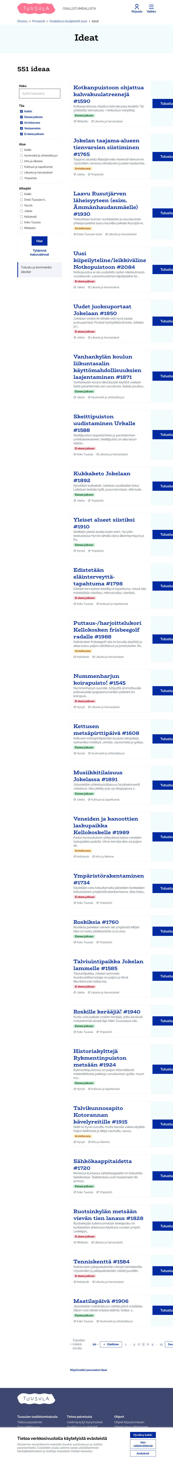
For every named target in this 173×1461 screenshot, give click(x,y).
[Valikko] (151, 8)
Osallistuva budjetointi (82, 1427)
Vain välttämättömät (143, 1444)
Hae (39, 241)
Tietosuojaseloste (29, 1422)
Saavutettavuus (28, 1427)
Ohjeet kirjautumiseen (129, 1422)
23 (161, 1344)
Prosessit (38, 21)
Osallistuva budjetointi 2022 (68, 21)
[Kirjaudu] (137, 8)
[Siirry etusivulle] (56, 8)
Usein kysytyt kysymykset (85, 1422)
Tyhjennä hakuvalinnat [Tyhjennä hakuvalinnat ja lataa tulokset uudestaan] (39, 252)
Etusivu (22, 21)
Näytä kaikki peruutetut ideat (88, 1370)
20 (96, 1344)
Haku (23, 86)
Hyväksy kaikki (142, 1434)
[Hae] (39, 93)
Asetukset (143, 1453)
